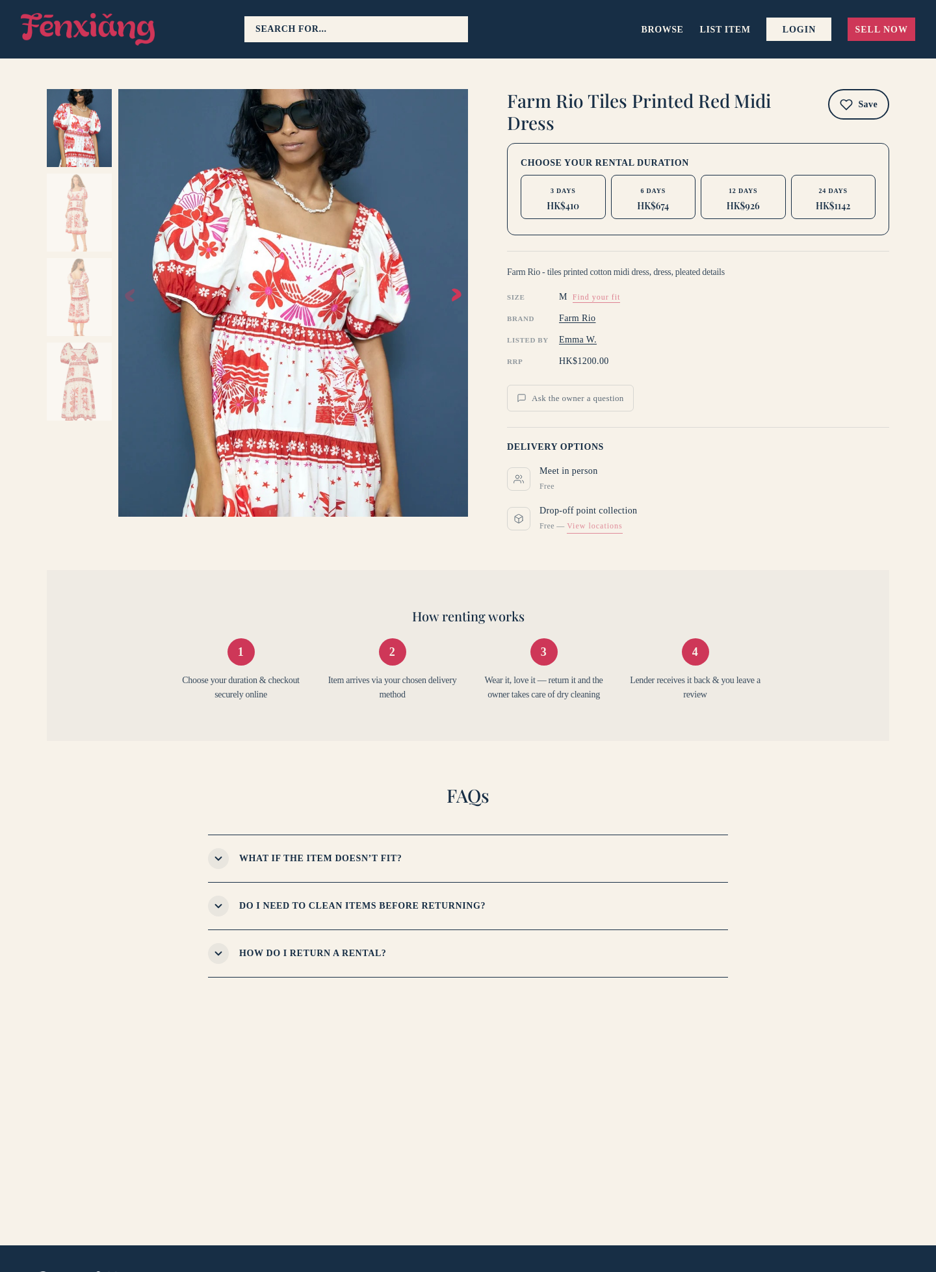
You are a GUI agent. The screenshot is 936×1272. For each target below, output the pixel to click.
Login (799, 29)
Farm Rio (577, 318)
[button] (457, 295)
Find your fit (597, 297)
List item (725, 29)
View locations (595, 525)
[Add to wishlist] (858, 104)
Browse (663, 29)
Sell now (881, 29)
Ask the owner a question (570, 398)
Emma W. (578, 339)
